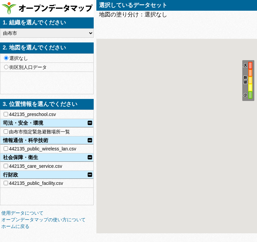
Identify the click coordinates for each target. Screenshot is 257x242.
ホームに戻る (15, 226)
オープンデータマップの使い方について (43, 219)
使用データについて (22, 213)
